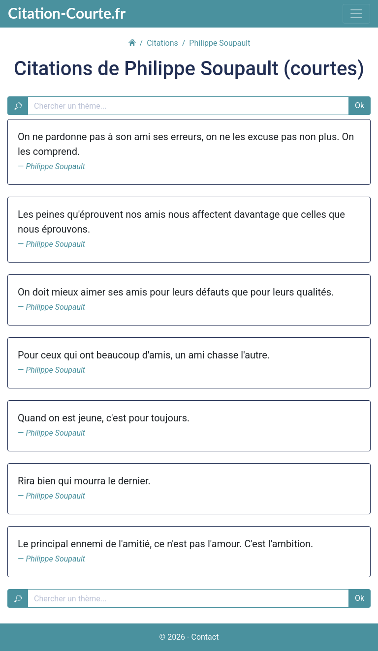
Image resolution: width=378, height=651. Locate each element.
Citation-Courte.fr (67, 13)
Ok (359, 105)
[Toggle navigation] (356, 14)
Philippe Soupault (55, 166)
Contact (205, 637)
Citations (162, 43)
